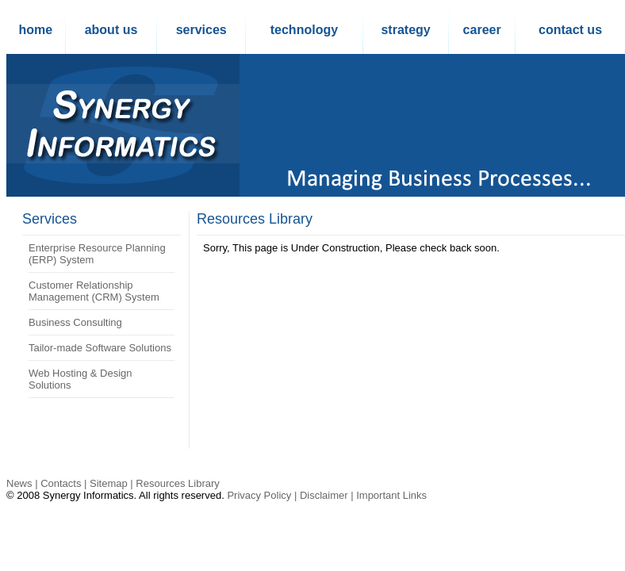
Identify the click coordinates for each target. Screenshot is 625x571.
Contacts (60, 483)
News (19, 483)
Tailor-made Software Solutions (100, 348)
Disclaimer (324, 495)
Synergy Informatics (88, 495)
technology (304, 29)
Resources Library (254, 219)
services (201, 29)
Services (49, 219)
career (482, 29)
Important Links (391, 495)
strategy (405, 29)
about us (111, 29)
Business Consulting (75, 322)
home (35, 29)
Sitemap (109, 483)
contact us (570, 29)
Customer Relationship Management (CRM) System (94, 291)
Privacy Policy (259, 495)
